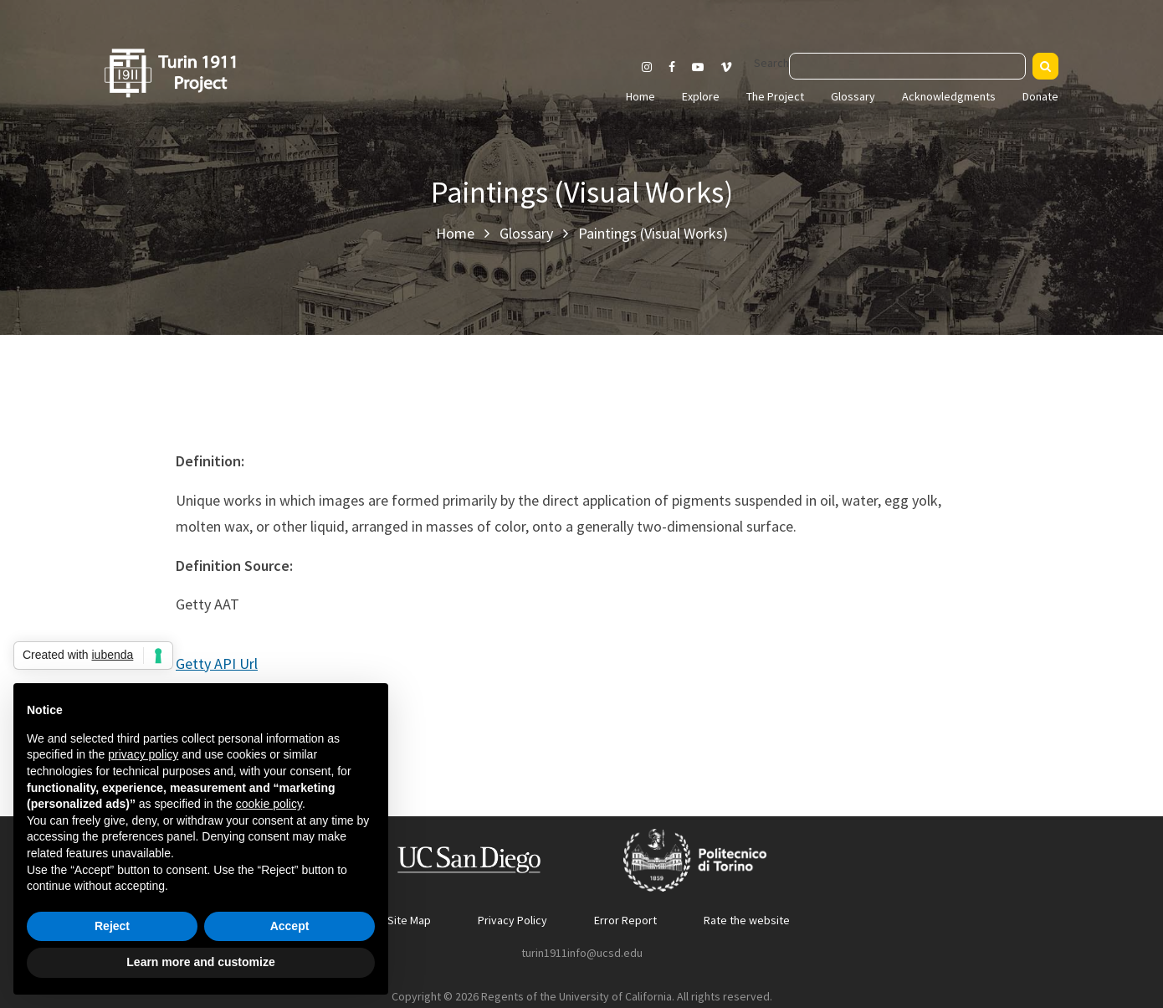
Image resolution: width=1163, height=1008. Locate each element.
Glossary (853, 96)
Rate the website (747, 920)
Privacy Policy (512, 920)
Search (771, 62)
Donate (1040, 96)
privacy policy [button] (143, 754)
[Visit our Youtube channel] (698, 67)
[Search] (1045, 66)
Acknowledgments (949, 96)
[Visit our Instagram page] (646, 67)
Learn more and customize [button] (200, 962)
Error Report (625, 920)
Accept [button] (290, 926)
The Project (775, 96)
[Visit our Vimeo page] (733, 67)
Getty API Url (217, 663)
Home (640, 96)
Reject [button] (112, 926)
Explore (701, 96)
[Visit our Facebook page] (672, 67)
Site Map (409, 920)
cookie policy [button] (269, 803)
